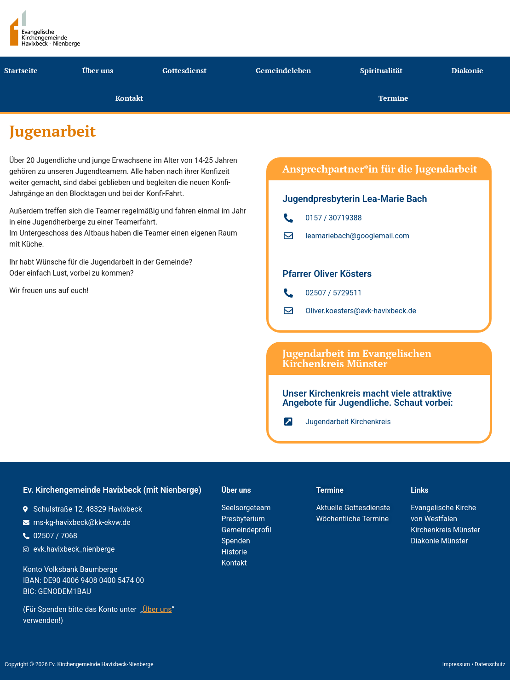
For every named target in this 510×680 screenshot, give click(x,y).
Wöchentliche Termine (352, 518)
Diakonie (470, 70)
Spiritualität (383, 70)
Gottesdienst (186, 70)
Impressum (456, 664)
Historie (234, 551)
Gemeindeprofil (246, 529)
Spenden (236, 540)
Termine (395, 98)
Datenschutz (490, 664)
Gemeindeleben (285, 70)
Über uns (100, 70)
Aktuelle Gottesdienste (353, 507)
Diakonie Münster (439, 540)
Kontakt (131, 98)
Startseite (21, 70)
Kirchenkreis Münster (445, 529)
